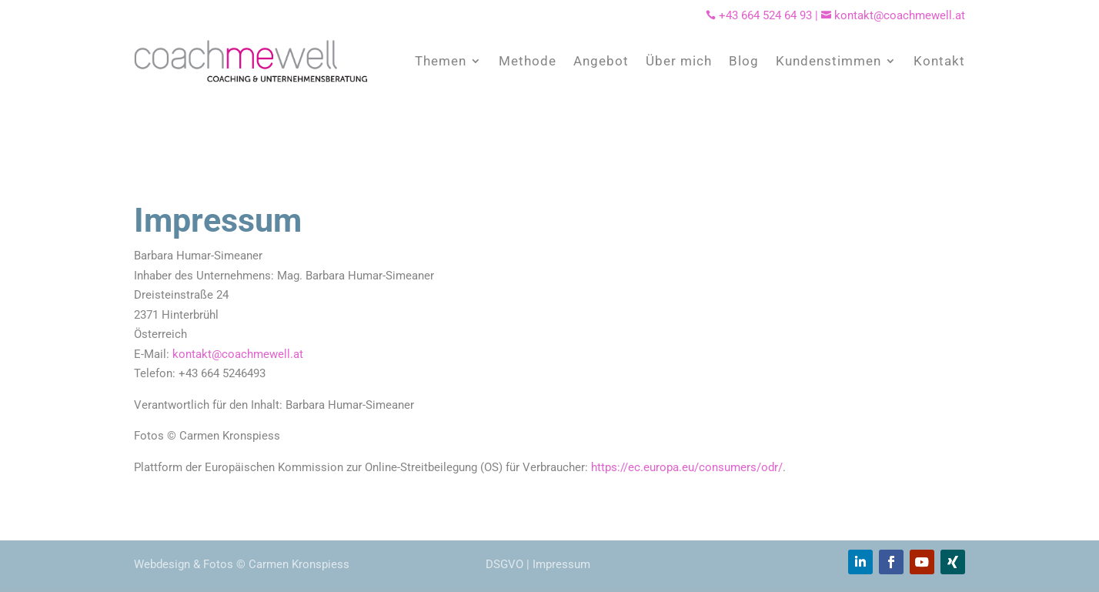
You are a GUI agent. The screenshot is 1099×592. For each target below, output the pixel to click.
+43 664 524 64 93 (765, 15)
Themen (440, 61)
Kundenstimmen (828, 61)
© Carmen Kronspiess (292, 564)
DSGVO (504, 564)
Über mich (679, 61)
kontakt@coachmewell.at (893, 15)
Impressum (561, 564)
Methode (527, 61)
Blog (744, 61)
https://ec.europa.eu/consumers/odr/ (687, 467)
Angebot (601, 61)
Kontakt (939, 61)
